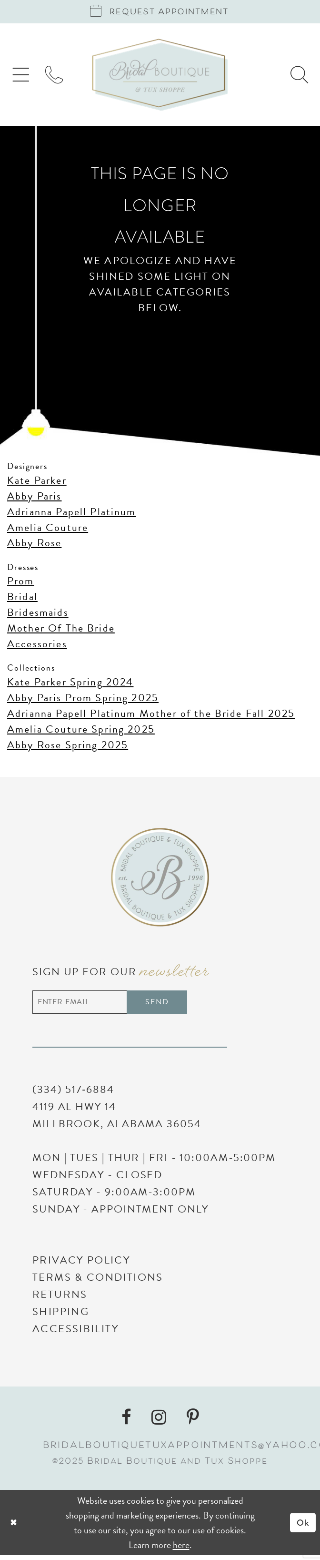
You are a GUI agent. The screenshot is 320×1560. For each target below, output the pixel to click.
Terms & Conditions (97, 1282)
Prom (20, 583)
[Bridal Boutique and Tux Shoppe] (160, 77)
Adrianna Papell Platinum (71, 514)
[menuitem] (22, 76)
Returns (60, 1299)
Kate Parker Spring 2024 (70, 684)
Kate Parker (37, 482)
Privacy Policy (81, 1265)
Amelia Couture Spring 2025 (81, 731)
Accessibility (75, 1333)
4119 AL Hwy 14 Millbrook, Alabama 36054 (116, 1119)
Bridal (22, 599)
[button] (22, 76)
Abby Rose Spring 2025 (67, 747)
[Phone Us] (59, 76)
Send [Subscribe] (170, 1005)
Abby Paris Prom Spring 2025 (83, 700)
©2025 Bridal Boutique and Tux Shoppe (160, 1466)
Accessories (37, 646)
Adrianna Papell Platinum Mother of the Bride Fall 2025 (151, 716)
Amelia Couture (47, 530)
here (181, 1549)
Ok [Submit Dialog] (303, 1527)
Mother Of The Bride (61, 630)
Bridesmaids (38, 614)
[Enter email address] (117, 1006)
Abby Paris (34, 498)
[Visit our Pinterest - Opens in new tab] (193, 1422)
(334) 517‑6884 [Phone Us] (73, 1094)
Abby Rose (34, 545)
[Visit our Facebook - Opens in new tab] (126, 1422)
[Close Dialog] (66, 1527)
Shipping (60, 1316)
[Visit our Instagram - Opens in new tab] (158, 1422)
